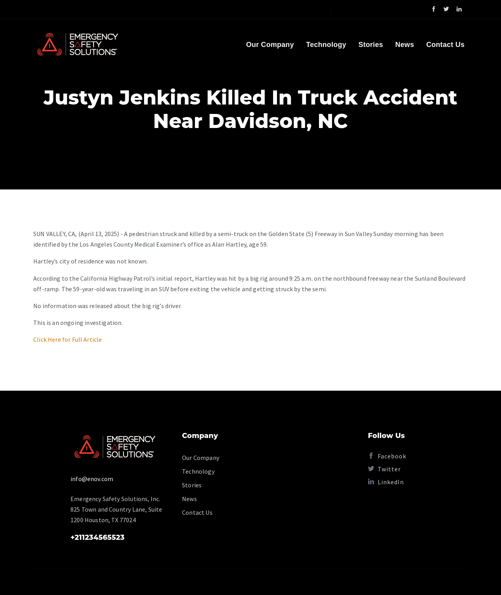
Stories (371, 45)
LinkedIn (386, 482)
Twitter (384, 469)
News (404, 45)
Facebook (387, 456)
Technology (326, 45)
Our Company (270, 45)
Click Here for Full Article (67, 339)
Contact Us (445, 45)
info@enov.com (91, 479)
